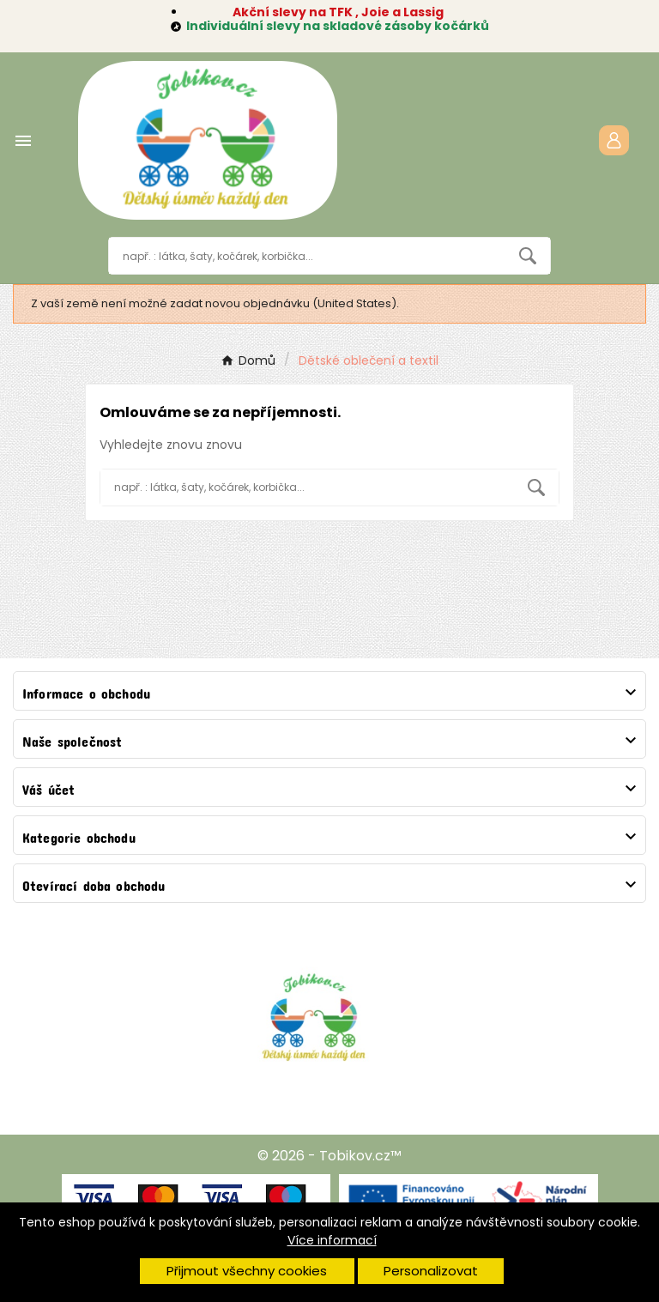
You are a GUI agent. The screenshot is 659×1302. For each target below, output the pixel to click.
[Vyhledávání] (307, 256)
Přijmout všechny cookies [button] (246, 1271)
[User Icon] (614, 140)
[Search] (527, 255)
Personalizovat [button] (431, 1271)
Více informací (332, 1240)
